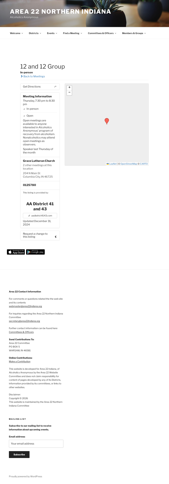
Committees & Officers (102, 33)
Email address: (17, 436)
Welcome (16, 33)
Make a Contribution (19, 361)
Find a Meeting (73, 33)
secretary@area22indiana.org (24, 321)
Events (52, 33)
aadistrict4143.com (40, 215)
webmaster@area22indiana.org (25, 306)
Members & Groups (134, 33)
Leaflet (112, 163)
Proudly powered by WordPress (25, 476)
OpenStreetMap (128, 163)
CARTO (144, 163)
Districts (35, 33)
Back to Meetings (32, 76)
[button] (106, 119)
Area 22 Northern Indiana (60, 11)
